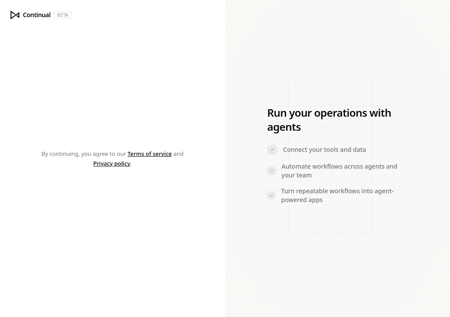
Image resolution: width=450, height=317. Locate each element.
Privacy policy (111, 163)
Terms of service (149, 154)
